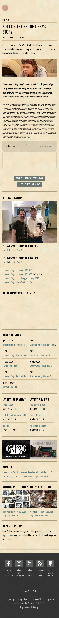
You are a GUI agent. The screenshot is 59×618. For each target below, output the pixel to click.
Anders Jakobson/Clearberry (36, 599)
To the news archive (29, 184)
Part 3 (19, 250)
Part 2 (12, 250)
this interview (18, 53)
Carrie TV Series (9, 365)
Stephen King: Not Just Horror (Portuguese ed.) (23, 376)
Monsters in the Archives (13, 344)
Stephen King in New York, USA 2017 (18, 282)
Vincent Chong (31, 607)
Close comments (45, 146)
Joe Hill (5, 425)
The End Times (36, 415)
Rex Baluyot (7, 404)
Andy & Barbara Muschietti (14, 415)
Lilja (25, 591)
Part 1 (5, 250)
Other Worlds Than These (41, 365)
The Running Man (37, 404)
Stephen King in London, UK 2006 (17, 270)
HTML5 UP (39, 603)
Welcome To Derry (38, 425)
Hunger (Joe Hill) (9, 386)
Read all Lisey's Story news (29, 178)
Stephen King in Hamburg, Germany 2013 (20, 278)
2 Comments (11, 146)
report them (7, 535)
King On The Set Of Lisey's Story (24, 29)
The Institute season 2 (40, 355)
